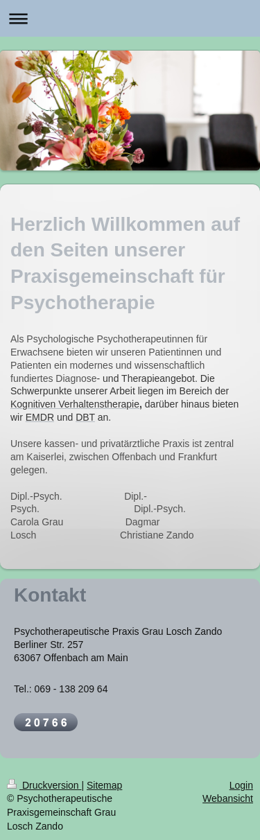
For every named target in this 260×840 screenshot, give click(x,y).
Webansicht (227, 798)
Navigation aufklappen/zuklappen (130, 18)
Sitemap (104, 785)
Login (241, 785)
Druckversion (44, 785)
